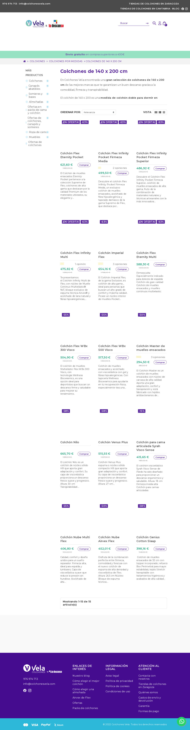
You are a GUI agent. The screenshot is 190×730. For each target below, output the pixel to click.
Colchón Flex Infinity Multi (75, 255)
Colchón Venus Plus (113, 442)
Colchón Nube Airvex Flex (108, 539)
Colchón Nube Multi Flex (75, 539)
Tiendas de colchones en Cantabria (145, 8)
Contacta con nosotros (147, 677)
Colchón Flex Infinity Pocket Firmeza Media (113, 157)
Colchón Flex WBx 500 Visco (112, 348)
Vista (147, 112)
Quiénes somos (148, 692)
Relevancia (89, 112)
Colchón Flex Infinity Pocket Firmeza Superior (151, 157)
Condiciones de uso (118, 691)
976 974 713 (30, 678)
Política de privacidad (119, 681)
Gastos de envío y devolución (149, 699)
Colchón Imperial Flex (111, 255)
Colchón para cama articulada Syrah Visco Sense (150, 446)
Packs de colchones (85, 708)
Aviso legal (112, 675)
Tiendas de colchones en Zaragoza (154, 3)
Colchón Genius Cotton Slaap (148, 539)
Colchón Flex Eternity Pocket (71, 155)
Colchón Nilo (69, 442)
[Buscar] (133, 23)
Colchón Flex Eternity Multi (146, 255)
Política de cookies (117, 686)
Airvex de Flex (81, 697)
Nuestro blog (81, 675)
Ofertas (77, 702)
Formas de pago (148, 711)
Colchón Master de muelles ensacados (150, 348)
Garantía (144, 706)
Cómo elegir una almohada (83, 691)
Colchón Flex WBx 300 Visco (74, 348)
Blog (175, 8)
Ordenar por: (70, 112)
